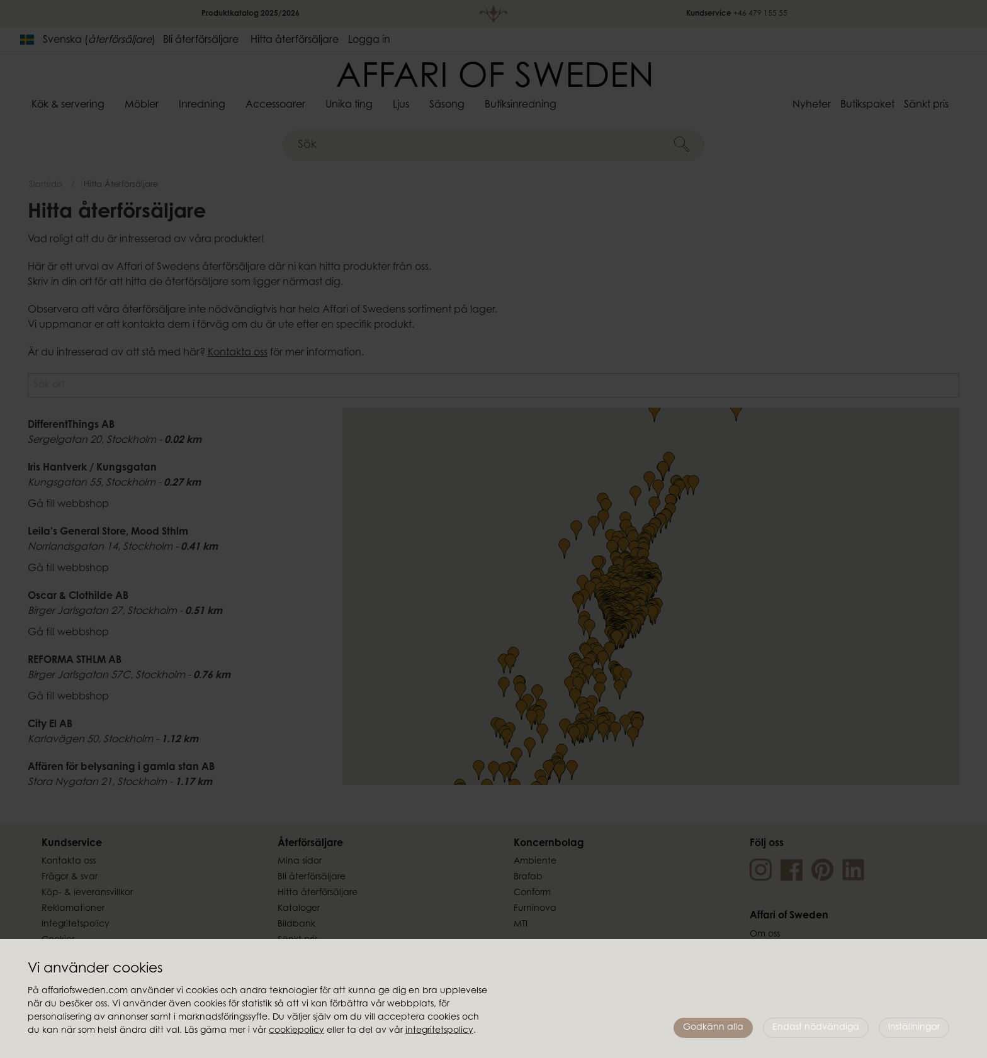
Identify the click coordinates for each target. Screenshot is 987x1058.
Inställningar (914, 1027)
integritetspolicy (439, 1031)
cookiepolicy (296, 1031)
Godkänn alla (713, 1027)
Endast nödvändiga (815, 1027)
